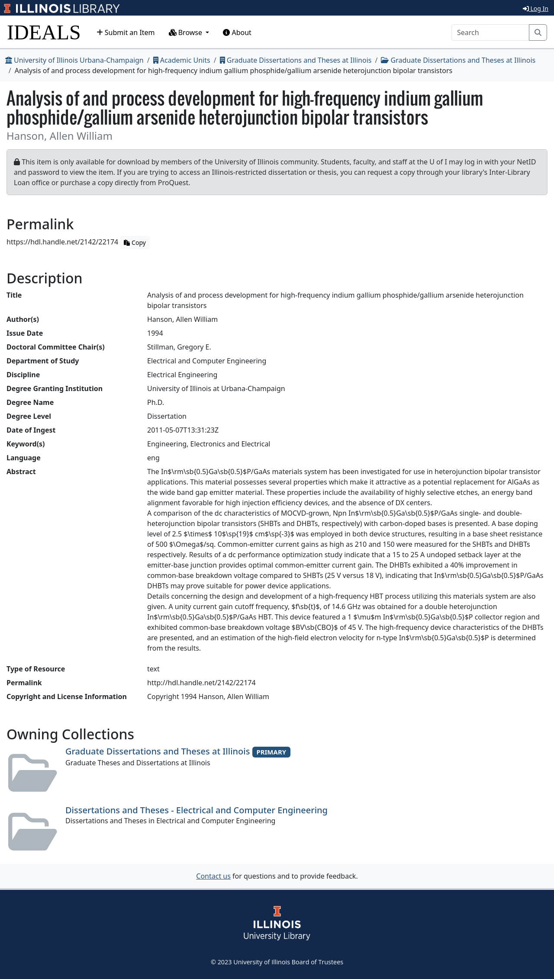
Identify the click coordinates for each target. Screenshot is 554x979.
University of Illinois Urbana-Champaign (74, 60)
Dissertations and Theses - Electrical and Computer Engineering (196, 810)
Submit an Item (126, 32)
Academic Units (181, 60)
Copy (134, 242)
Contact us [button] (213, 876)
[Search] (490, 32)
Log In (535, 8)
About (237, 32)
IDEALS (44, 32)
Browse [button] (186, 32)
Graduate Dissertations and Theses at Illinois (296, 60)
